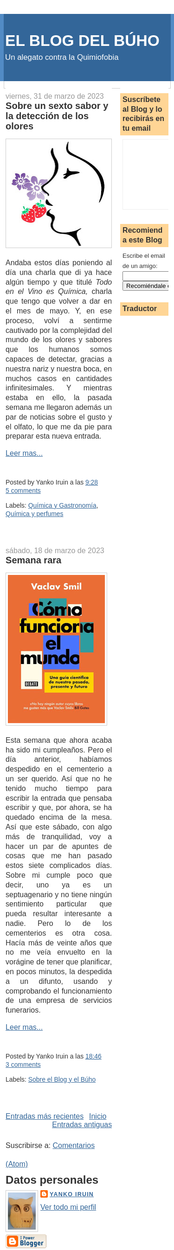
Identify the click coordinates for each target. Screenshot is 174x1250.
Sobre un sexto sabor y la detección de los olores (57, 116)
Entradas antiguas (82, 1125)
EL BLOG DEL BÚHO (82, 40)
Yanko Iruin (72, 1194)
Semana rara (33, 560)
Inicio (97, 1116)
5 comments (23, 490)
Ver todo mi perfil (68, 1207)
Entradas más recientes (45, 1116)
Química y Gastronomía (62, 505)
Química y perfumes (34, 513)
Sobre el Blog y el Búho (62, 1079)
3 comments (23, 1064)
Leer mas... (24, 453)
